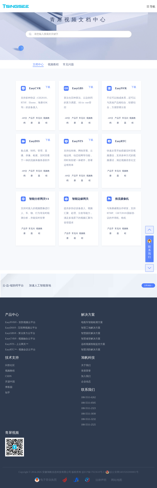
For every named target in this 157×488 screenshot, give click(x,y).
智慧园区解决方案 (90, 333)
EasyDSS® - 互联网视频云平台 (21, 327)
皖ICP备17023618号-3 (93, 472)
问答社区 (10, 365)
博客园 (8, 387)
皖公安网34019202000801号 (122, 472)
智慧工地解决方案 (90, 327)
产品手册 (32, 120)
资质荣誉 (86, 370)
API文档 (24, 120)
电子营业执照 (45, 480)
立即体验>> (148, 285)
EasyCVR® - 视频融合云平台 (20, 338)
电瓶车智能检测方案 (92, 322)
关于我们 (86, 365)
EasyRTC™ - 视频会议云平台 (20, 349)
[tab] (78, 169)
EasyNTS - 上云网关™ (16, 344)
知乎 (7, 392)
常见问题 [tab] (68, 64)
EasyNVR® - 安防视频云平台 (20, 322)
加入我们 (86, 376)
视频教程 (10, 370)
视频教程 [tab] (53, 64)
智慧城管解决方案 (90, 338)
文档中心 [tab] (38, 64)
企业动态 (86, 381)
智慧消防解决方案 (90, 349)
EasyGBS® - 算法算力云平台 (20, 333)
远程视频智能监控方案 (93, 344)
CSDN (8, 376)
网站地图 (116, 480)
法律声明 (100, 480)
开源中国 (10, 381)
